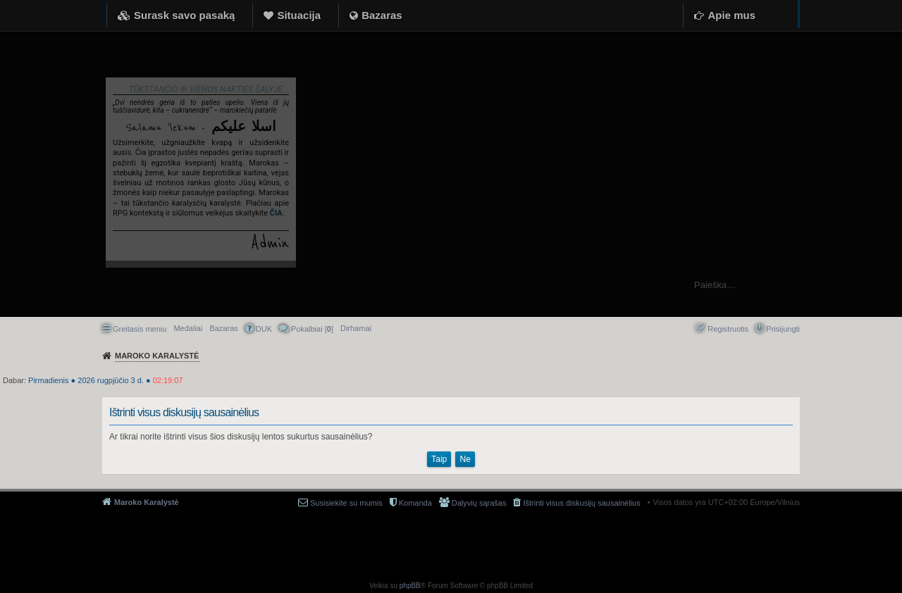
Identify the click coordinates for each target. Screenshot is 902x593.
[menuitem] (355, 328)
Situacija (299, 15)
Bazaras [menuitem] (223, 328)
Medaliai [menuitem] (187, 328)
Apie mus (731, 15)
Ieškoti (884, 285)
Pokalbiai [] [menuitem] (312, 329)
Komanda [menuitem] (415, 503)
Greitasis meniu (139, 329)
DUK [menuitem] (264, 329)
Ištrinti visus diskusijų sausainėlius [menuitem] (581, 503)
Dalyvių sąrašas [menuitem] (479, 503)
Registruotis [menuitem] (728, 329)
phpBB (410, 585)
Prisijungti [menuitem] (783, 329)
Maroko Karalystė (146, 502)
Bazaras (382, 15)
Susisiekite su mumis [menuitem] (346, 503)
